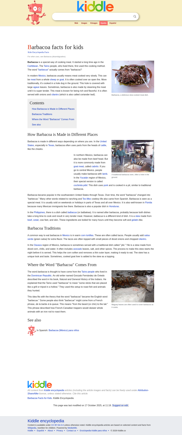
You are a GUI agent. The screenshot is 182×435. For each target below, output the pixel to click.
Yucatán (84, 177)
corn (83, 235)
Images (84, 23)
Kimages (93, 23)
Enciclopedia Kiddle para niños (93, 430)
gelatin (135, 220)
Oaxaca (38, 245)
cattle (103, 145)
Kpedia (103, 23)
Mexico (42, 75)
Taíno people (88, 272)
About (50, 430)
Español (112, 23)
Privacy (59, 430)
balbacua (72, 212)
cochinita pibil (80, 185)
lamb (104, 174)
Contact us (71, 430)
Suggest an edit (120, 405)
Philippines (39, 212)
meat (33, 79)
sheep (53, 79)
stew (137, 216)
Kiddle (30, 430)
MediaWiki (72, 428)
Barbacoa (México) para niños (64, 330)
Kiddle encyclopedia (54, 390)
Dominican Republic (41, 275)
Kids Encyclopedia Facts (38, 52)
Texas (51, 145)
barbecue (43, 69)
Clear (129, 16)
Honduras (114, 206)
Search (134, 16)
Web (76, 23)
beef (30, 220)
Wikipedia (32, 428)
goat (62, 79)
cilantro (55, 94)
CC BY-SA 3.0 (57, 425)
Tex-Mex (86, 199)
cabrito (95, 166)
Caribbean (33, 66)
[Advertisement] (91, 34)
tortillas (89, 235)
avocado (77, 249)
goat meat (79, 166)
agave (36, 87)
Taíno (46, 66)
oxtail (36, 220)
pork (106, 185)
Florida (148, 202)
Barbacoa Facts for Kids (40, 398)
